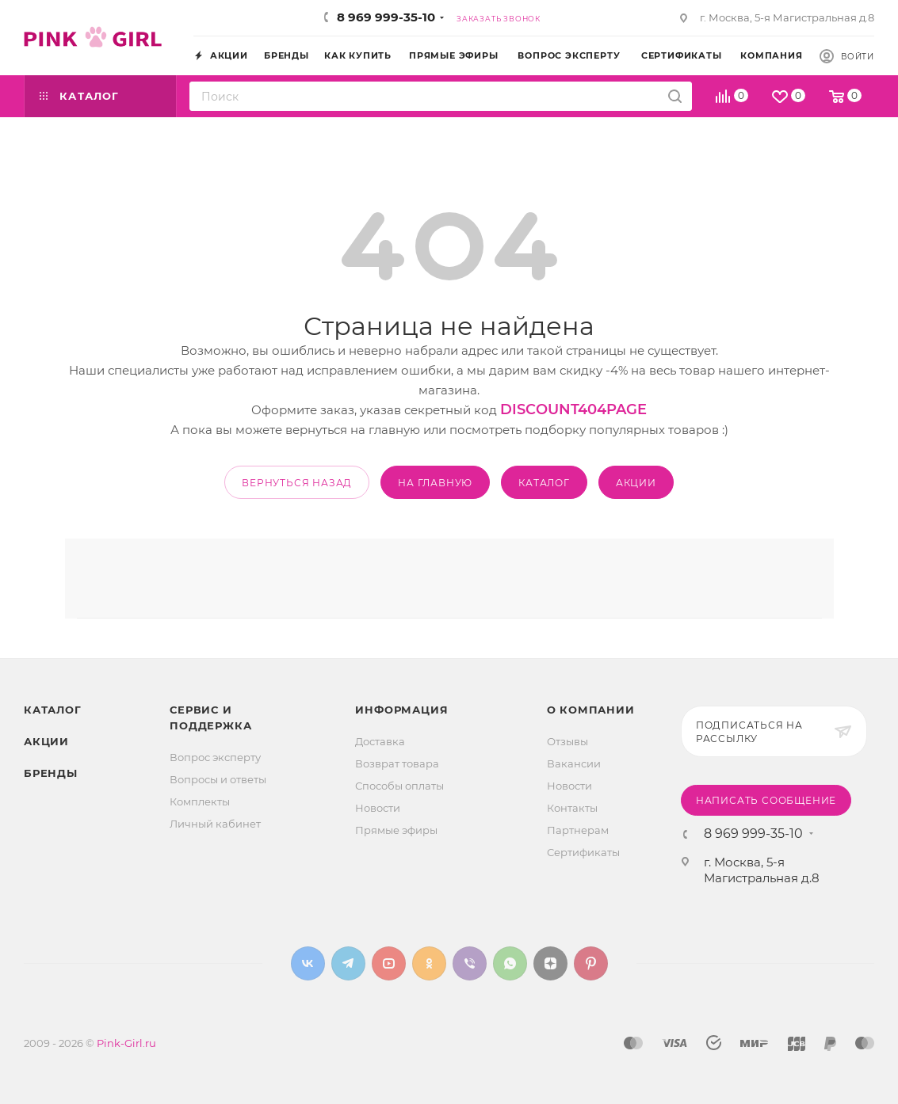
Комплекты (200, 801)
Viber (470, 963)
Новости (377, 807)
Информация (401, 709)
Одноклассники (429, 963)
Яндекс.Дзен (550, 963)
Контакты (572, 807)
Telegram (348, 963)
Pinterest (591, 963)
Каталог (53, 709)
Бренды (51, 773)
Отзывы (567, 741)
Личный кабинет (215, 823)
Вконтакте (308, 963)
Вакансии (574, 763)
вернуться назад (297, 483)
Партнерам (578, 830)
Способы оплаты (399, 785)
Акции (46, 741)
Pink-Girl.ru (126, 1043)
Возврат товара (397, 763)
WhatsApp (510, 963)
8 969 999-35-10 (386, 17)
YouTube (389, 963)
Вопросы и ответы (218, 779)
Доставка (380, 741)
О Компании (591, 709)
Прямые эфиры (396, 830)
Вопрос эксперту (215, 757)
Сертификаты (583, 852)
